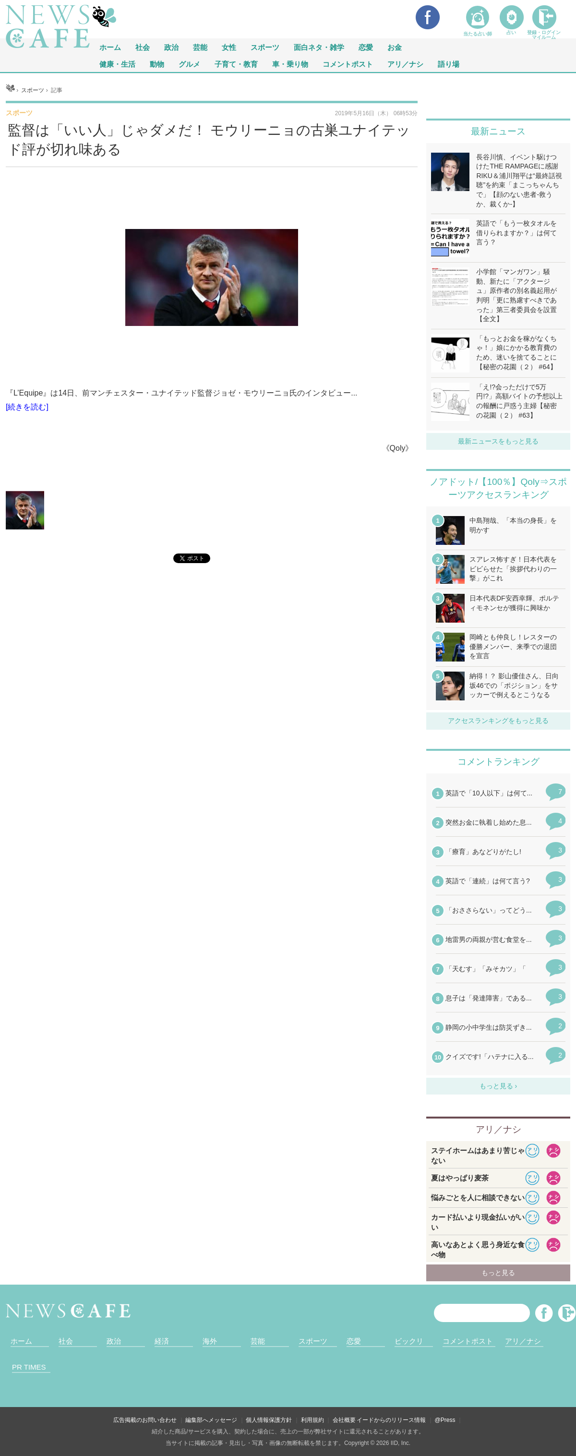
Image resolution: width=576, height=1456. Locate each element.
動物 (157, 63)
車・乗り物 (290, 63)
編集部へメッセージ (211, 1420)
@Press (445, 1420)
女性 (229, 46)
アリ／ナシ (405, 63)
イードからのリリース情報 (391, 1420)
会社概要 (344, 1420)
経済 (162, 1341)
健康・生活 (117, 63)
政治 (171, 46)
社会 (142, 46)
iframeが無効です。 (498, 931)
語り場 (448, 63)
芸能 (200, 46)
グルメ (189, 63)
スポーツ (265, 46)
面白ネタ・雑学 (319, 46)
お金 (394, 46)
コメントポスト (348, 63)
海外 (210, 1341)
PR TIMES (29, 1367)
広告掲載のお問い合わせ (145, 1420)
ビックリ (409, 1341)
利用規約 (312, 1420)
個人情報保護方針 (269, 1420)
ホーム (21, 1341)
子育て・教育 (236, 63)
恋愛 (366, 46)
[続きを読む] (27, 407)
